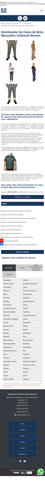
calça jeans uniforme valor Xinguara (12, 214)
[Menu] (42, 10)
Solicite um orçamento (22, 197)
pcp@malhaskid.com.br (22, 415)
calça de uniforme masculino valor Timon (14, 222)
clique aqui (22, 192)
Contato (22, 448)
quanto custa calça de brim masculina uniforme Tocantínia (19, 218)
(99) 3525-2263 (12, 192)
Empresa (22, 430)
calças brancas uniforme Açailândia (12, 226)
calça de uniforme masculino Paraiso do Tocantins (17, 211)
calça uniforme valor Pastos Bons (12, 233)
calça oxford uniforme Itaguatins (11, 230)
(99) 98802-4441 (22, 412)
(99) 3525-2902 (22, 408)
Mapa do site (22, 454)
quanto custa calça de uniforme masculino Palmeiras (17, 237)
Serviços (22, 442)
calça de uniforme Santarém (10, 241)
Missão (22, 436)
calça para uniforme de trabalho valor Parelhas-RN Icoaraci (19, 245)
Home (22, 424)
